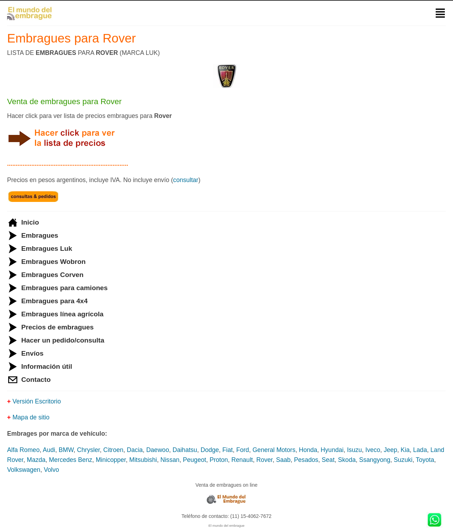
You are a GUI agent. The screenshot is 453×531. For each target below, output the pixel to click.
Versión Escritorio (36, 401)
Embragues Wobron (53, 261)
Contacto (36, 379)
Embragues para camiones (64, 288)
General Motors (273, 449)
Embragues (39, 235)
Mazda (36, 459)
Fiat (227, 449)
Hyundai (332, 449)
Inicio (30, 222)
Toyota (425, 459)
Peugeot (194, 459)
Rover (264, 459)
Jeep (390, 449)
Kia (405, 449)
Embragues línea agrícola (62, 314)
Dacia (135, 449)
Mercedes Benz (70, 459)
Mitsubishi (143, 459)
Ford (242, 449)
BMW (66, 449)
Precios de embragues (57, 327)
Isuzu (354, 449)
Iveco (372, 449)
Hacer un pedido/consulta (62, 340)
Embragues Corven (52, 274)
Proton (219, 459)
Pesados (306, 459)
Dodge (210, 449)
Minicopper (111, 459)
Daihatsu (184, 449)
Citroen (113, 449)
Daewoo (157, 449)
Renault (242, 459)
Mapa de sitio (31, 417)
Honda (308, 449)
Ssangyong (374, 459)
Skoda (347, 459)
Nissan (169, 459)
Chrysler (88, 449)
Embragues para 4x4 (54, 301)
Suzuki (403, 459)
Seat (328, 459)
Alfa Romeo (23, 449)
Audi (49, 449)
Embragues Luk (46, 248)
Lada (420, 449)
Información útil (46, 366)
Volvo (51, 469)
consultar (185, 179)
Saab (283, 459)
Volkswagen (23, 469)
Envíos (32, 353)
